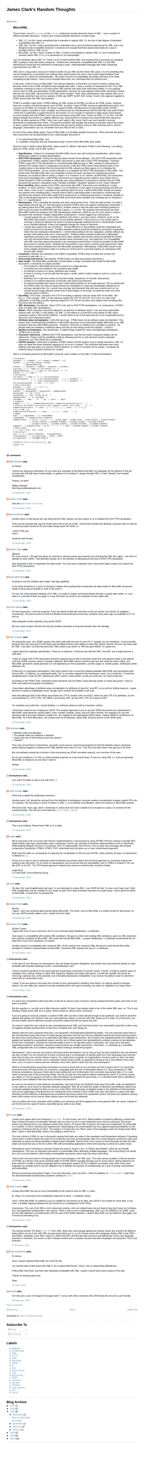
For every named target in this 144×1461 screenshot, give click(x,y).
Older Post (132, 1326)
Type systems (18, 1404)
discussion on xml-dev (31, 520)
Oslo (14, 1389)
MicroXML (17, 1437)
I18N (14, 1374)
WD (105, 115)
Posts (12, 1346)
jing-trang (16, 1377)
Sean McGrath (16, 593)
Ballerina (16, 1365)
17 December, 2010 (21, 846)
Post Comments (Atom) (31, 1332)
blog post (56, 1135)
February (17, 1443)
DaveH (12, 1308)
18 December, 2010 (21, 914)
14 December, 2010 (21, 647)
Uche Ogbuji (15, 623)
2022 (12, 1422)
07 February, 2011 (21, 1262)
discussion (38, 33)
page (71, 210)
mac (14, 1384)
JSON (15, 1379)
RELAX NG (17, 1391)
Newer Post (12, 1326)
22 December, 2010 (21, 1006)
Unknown (14, 745)
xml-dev (55, 33)
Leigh (12, 853)
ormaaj (12, 1131)
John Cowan (15, 653)
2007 (12, 1455)
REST (15, 1394)
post (24, 298)
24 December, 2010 (21, 1236)
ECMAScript (18, 1367)
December (18, 1431)
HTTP (15, 1372)
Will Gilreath (15, 478)
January (17, 1446)
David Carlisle (16, 531)
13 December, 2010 (21, 509)
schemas (16, 1396)
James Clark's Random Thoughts (41, 9)
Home (72, 1326)
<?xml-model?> (115, 1189)
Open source (18, 1387)
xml (22, 461)
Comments (14, 1350)
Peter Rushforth (17, 1268)
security (15, 1399)
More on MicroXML (21, 1434)
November (18, 1440)
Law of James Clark (65, 826)
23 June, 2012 (19, 1301)
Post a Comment (15, 1321)
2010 (12, 1428)
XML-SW (46, 1247)
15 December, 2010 (21, 738)
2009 (12, 1449)
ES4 (14, 1369)
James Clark (15, 515)
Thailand (16, 1401)
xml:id (15, 1409)
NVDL (69, 1192)
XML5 (25, 200)
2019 (12, 1425)
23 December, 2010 (21, 1196)
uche (11, 900)
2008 (12, 1452)
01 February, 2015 (21, 1317)
